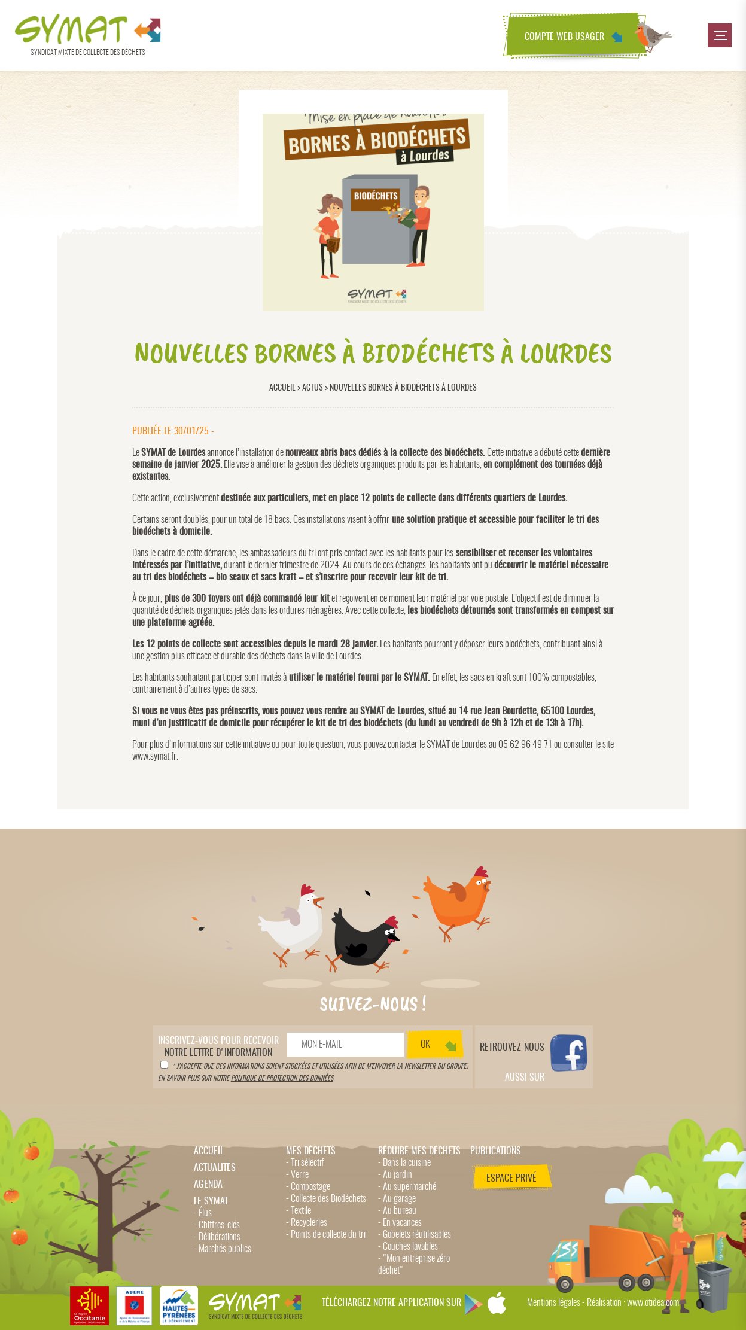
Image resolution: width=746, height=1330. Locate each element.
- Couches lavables (408, 1247)
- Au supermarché (407, 1187)
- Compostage (308, 1187)
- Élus (203, 1213)
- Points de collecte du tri (326, 1235)
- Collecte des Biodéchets (326, 1199)
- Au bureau (397, 1211)
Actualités (215, 1168)
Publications (495, 1151)
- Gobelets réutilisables (414, 1235)
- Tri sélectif (305, 1163)
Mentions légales (553, 1303)
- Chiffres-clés (217, 1225)
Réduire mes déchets (419, 1151)
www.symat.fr (154, 757)
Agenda (208, 1184)
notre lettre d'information (218, 1047)
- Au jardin (395, 1175)
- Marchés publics (222, 1249)
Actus (312, 388)
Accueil (282, 388)
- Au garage (397, 1199)
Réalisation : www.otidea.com (633, 1303)
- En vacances (400, 1223)
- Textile (298, 1211)
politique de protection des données (282, 1078)
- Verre (297, 1175)
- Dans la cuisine (404, 1163)
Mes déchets (311, 1151)
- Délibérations (217, 1237)
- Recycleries (306, 1223)
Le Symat (211, 1201)
